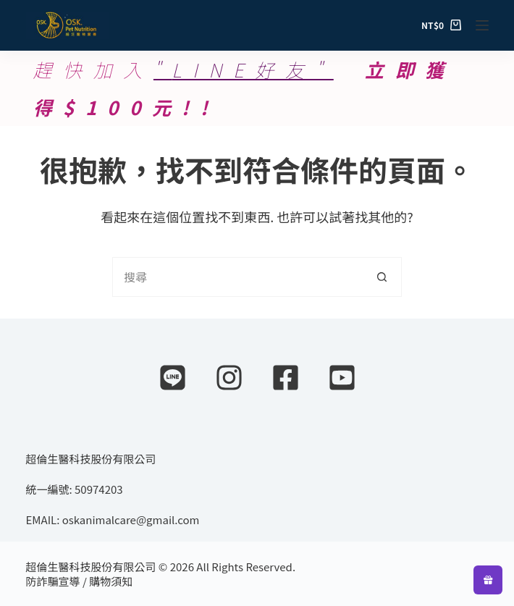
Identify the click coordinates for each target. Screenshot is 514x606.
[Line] (173, 377)
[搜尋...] (237, 277)
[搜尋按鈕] (382, 277)
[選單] (482, 25)
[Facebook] (285, 377)
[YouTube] (342, 377)
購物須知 (110, 581)
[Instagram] (229, 377)
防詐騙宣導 (53, 581)
